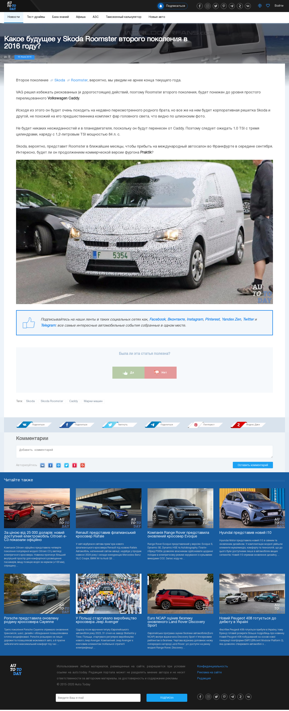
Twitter (248, 319)
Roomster (79, 80)
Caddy (73, 401)
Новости (14, 17)
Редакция (204, 680)
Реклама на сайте (209, 674)
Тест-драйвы (36, 17)
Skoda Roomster (52, 401)
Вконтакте (176, 319)
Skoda (59, 80)
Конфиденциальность (212, 667)
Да (128, 372)
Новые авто (157, 17)
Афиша (80, 17)
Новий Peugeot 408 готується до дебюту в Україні (247, 621)
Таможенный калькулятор (123, 17)
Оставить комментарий (253, 466)
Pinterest (212, 319)
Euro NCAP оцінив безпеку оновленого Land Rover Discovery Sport (176, 623)
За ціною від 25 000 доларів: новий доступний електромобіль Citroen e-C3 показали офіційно (35, 537)
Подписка (167, 699)
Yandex (74, 466)
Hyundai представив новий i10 (245, 534)
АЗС (96, 17)
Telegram (48, 325)
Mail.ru (58, 466)
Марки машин (93, 401)
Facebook (157, 319)
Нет (160, 372)
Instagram (195, 319)
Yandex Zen (231, 319)
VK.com (42, 466)
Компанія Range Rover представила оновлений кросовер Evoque (178, 535)
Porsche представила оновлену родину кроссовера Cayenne (31, 621)
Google (82, 466)
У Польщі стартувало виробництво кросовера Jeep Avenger (106, 621)
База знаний (60, 17)
